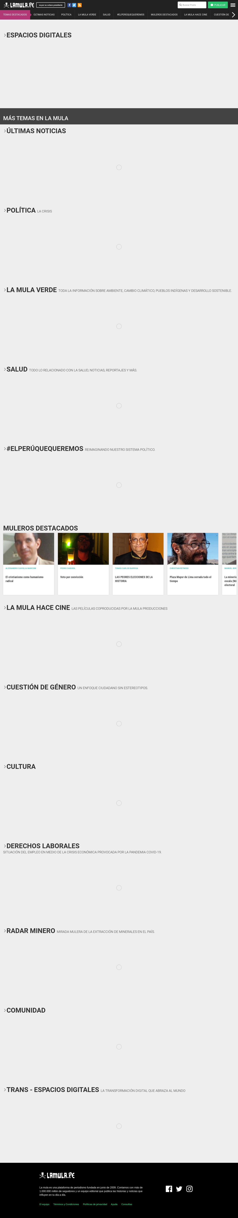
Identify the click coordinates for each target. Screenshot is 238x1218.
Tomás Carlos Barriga (126, 568)
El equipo (44, 1204)
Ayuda (114, 1204)
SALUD (106, 14)
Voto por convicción (71, 577)
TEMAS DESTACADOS (15, 14)
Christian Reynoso (179, 568)
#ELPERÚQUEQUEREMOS (130, 14)
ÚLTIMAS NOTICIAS (44, 14)
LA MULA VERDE (87, 14)
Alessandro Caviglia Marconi (21, 568)
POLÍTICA (66, 14)
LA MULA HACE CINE (195, 14)
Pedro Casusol (67, 568)
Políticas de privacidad (95, 1204)
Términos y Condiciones (66, 1204)
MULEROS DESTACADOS (164, 14)
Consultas (126, 1204)
